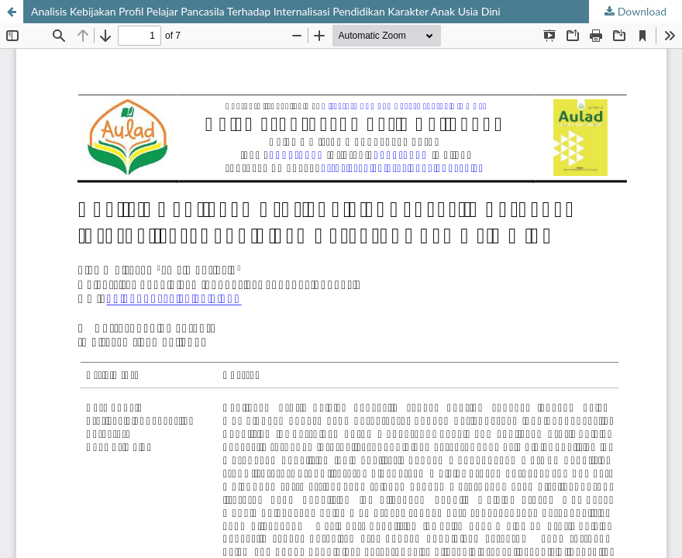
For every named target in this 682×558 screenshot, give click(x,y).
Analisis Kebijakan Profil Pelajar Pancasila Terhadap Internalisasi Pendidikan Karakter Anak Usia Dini (266, 11)
